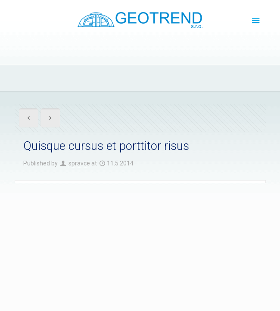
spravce (79, 163)
